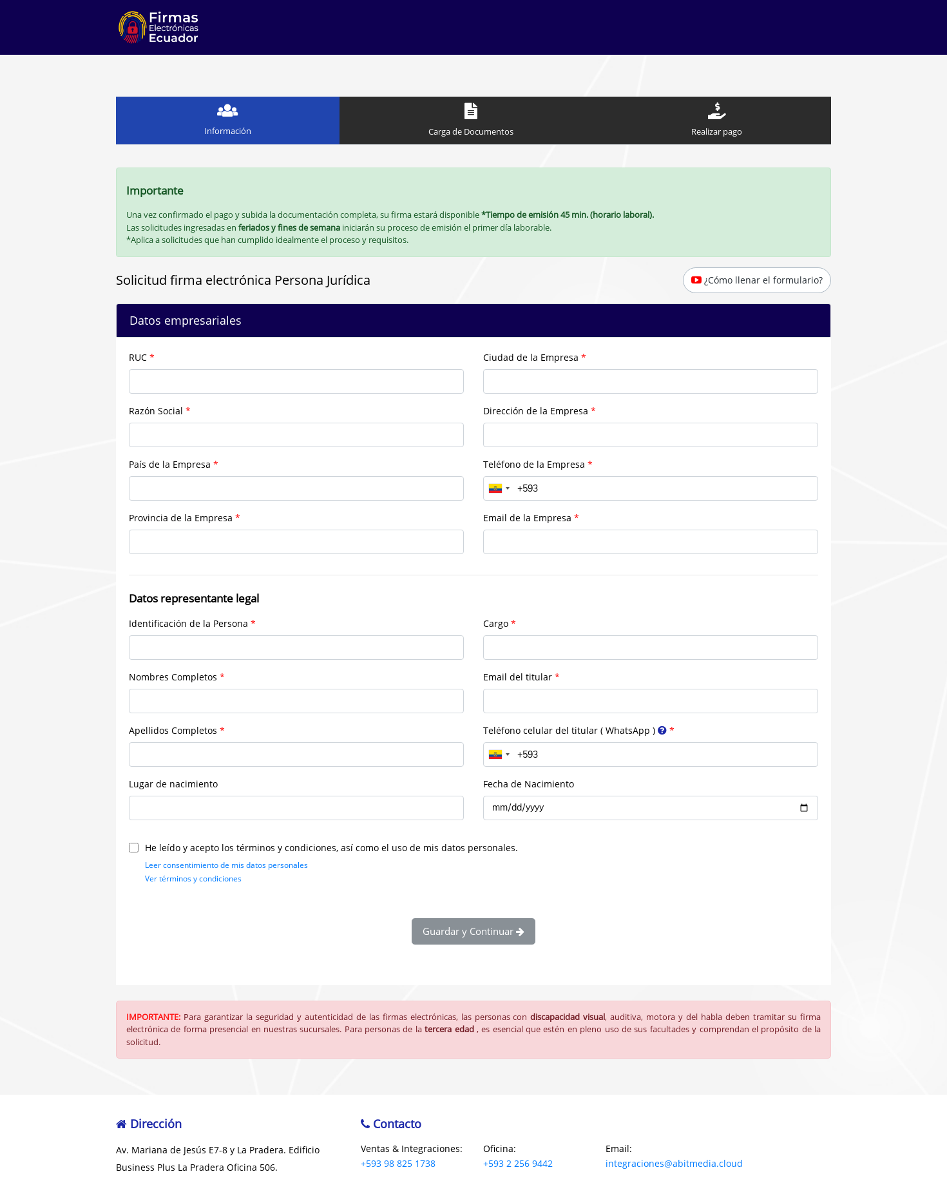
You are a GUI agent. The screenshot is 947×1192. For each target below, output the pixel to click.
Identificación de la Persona (188, 623)
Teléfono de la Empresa (534, 464)
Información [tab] (227, 119)
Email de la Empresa (527, 518)
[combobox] (498, 488)
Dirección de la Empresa (535, 411)
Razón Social (156, 411)
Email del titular (517, 677)
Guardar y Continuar (473, 931)
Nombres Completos (173, 677)
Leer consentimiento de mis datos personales (226, 865)
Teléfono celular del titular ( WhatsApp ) (576, 730)
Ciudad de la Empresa (531, 357)
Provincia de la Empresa (181, 518)
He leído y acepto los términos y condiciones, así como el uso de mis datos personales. (323, 847)
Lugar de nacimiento (173, 784)
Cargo (495, 623)
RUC (138, 357)
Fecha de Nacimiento (528, 784)
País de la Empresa (170, 464)
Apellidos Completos (173, 730)
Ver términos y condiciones (193, 878)
